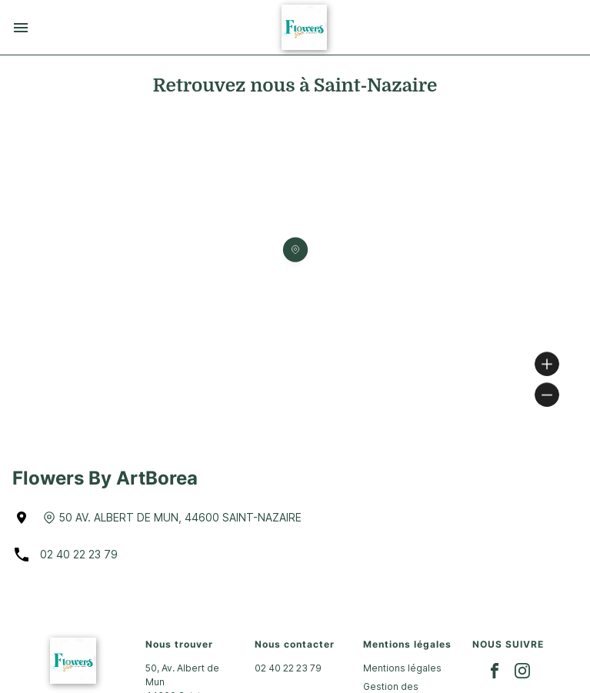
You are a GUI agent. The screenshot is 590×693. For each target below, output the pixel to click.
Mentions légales (402, 668)
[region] (295, 270)
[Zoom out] (547, 394)
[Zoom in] (547, 363)
